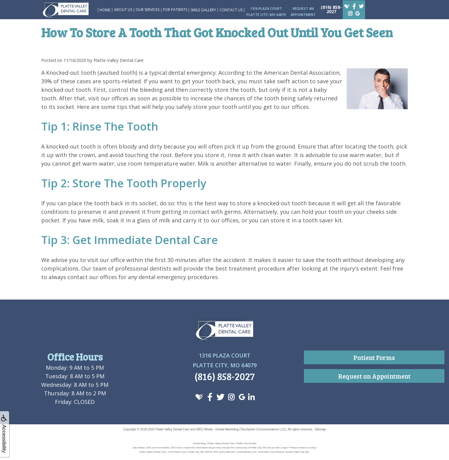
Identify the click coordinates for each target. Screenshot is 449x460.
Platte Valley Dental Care (172, 429)
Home (105, 10)
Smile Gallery (203, 10)
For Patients (175, 9)
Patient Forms (374, 357)
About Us (123, 9)
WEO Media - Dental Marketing (217, 429)
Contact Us (231, 10)
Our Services (147, 9)
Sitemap (320, 429)
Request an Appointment (374, 376)
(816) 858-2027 (331, 9)
